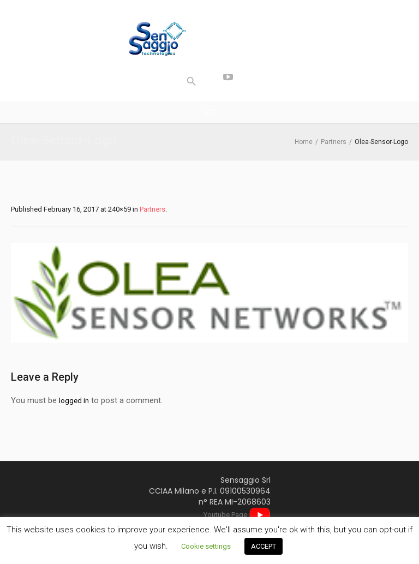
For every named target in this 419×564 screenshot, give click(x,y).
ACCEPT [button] (263, 546)
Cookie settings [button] (206, 546)
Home (304, 142)
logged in (74, 401)
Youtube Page (237, 515)
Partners (333, 142)
